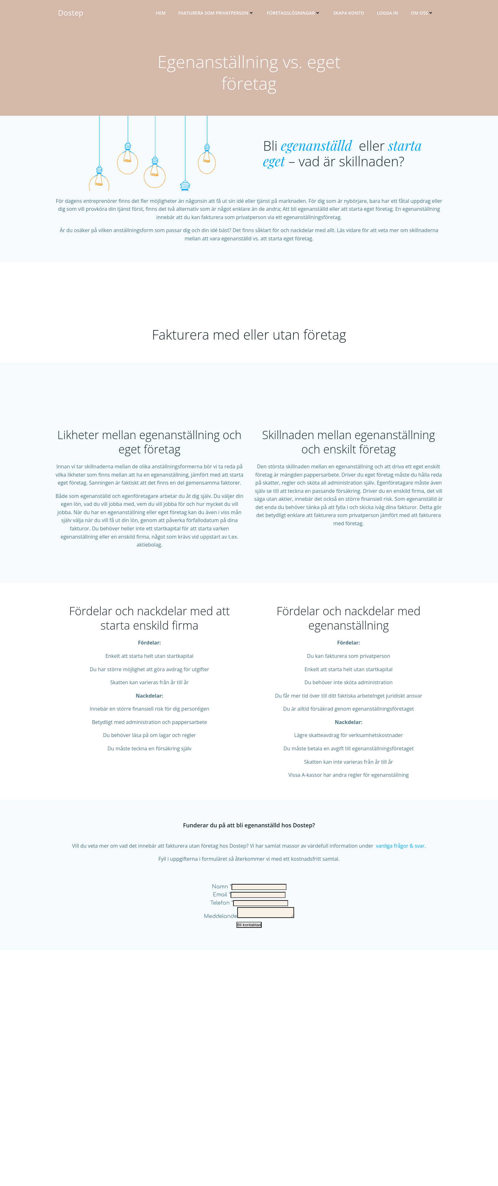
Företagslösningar (298, 14)
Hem (165, 14)
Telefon (221, 1120)
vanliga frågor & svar (400, 1062)
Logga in (392, 14)
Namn (222, 1104)
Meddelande (217, 1135)
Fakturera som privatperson (221, 14)
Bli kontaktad (249, 1143)
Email (222, 1112)
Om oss (426, 14)
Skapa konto (353, 14)
